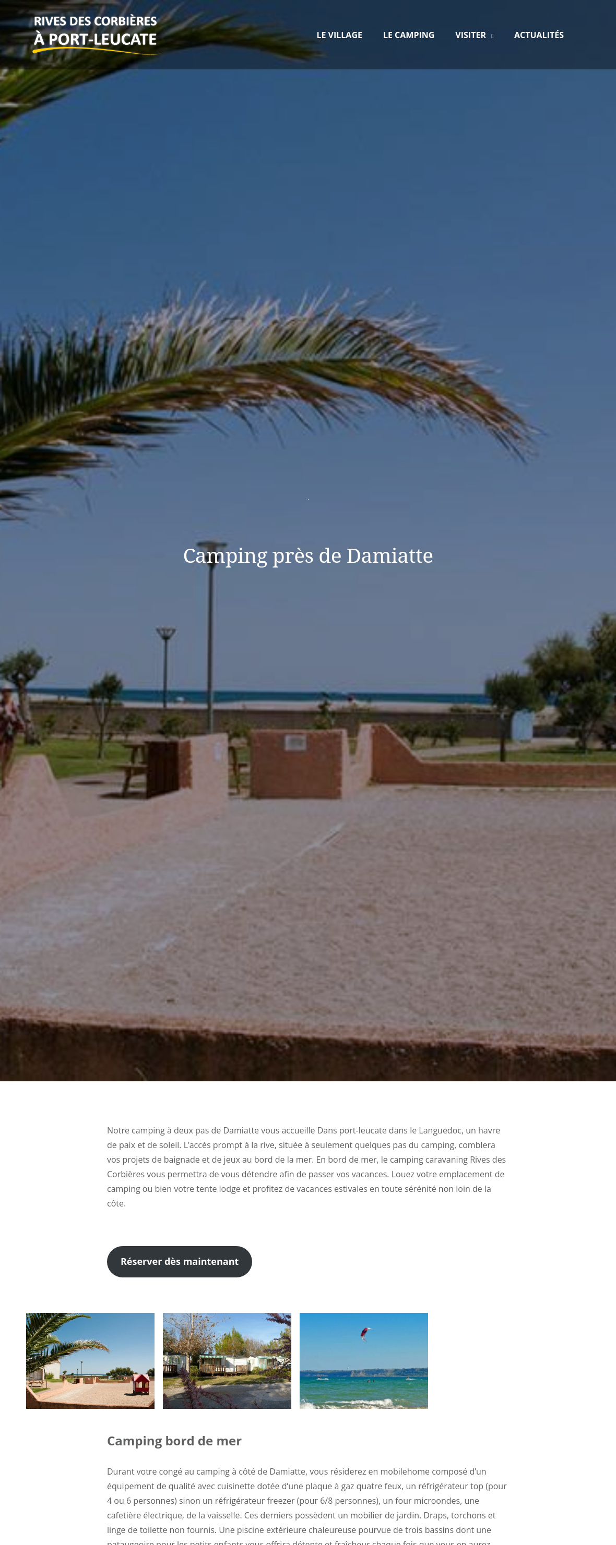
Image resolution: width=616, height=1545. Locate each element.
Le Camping (408, 35)
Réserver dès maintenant (180, 1261)
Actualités (539, 35)
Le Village (339, 35)
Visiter (470, 35)
